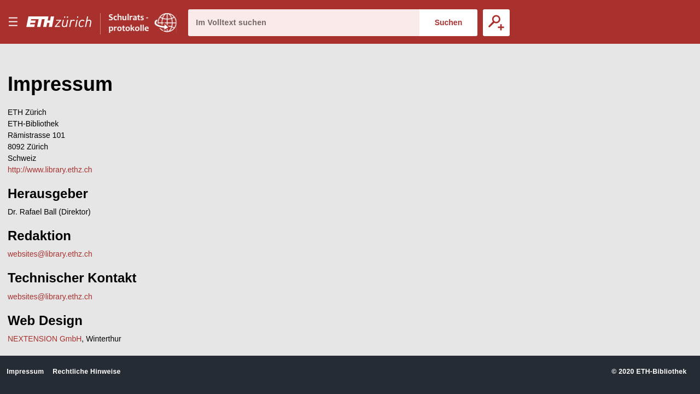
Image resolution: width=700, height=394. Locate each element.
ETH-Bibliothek (661, 371)
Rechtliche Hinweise (86, 371)
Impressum (25, 371)
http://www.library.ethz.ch (50, 169)
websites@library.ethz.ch (50, 254)
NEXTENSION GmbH (44, 338)
